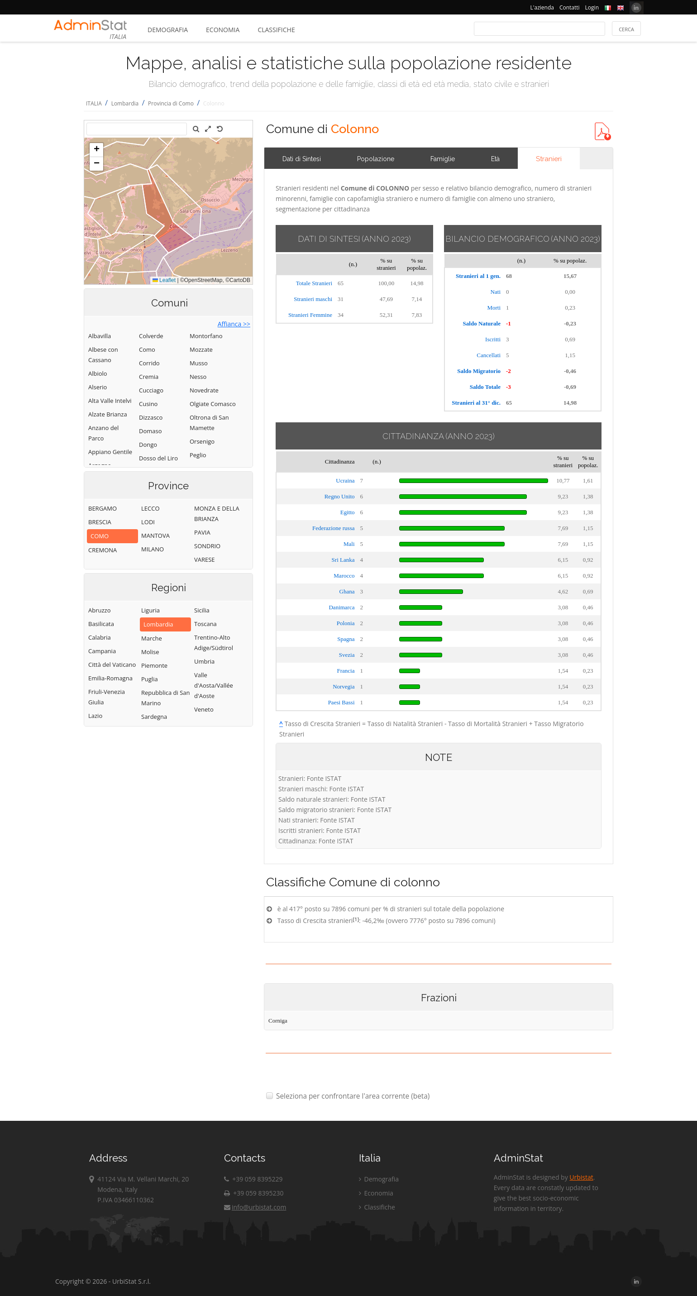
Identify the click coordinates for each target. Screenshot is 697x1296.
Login (592, 7)
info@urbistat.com (255, 1207)
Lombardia (125, 103)
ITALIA (94, 103)
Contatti (569, 7)
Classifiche (276, 29)
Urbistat (581, 1177)
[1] (356, 919)
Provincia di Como (171, 103)
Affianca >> (234, 324)
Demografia (168, 29)
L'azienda (542, 7)
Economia (222, 29)
